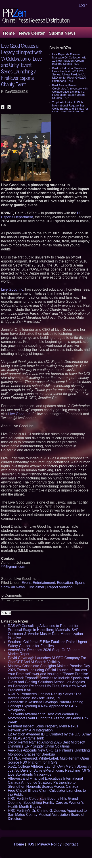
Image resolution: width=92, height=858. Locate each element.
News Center (32, 33)
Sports (80, 583)
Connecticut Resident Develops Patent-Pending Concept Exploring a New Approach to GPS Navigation (45, 706)
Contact (71, 844)
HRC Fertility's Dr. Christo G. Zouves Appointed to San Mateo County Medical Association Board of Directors (47, 815)
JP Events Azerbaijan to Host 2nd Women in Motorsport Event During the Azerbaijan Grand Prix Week (48, 718)
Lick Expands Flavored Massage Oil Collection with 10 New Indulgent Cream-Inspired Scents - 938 (69, 59)
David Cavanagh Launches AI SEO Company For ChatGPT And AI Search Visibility (47, 660)
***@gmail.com (13, 567)
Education (65, 583)
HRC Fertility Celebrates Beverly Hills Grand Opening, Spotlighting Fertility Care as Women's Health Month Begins (46, 802)
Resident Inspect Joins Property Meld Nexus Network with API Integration (43, 728)
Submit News (62, 33)
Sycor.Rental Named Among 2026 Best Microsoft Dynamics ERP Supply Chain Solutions (46, 744)
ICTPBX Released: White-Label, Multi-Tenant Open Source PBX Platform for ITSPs (48, 760)
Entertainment (44, 583)
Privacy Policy (49, 844)
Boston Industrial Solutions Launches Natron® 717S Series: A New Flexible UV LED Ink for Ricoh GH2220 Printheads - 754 (69, 74)
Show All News (13, 587)
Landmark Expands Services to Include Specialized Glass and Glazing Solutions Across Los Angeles (48, 680)
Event (26, 583)
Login (83, 5)
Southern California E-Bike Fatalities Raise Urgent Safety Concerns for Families (47, 644)
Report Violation (60, 587)
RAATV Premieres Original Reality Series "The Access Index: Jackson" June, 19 (45, 696)
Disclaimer (36, 587)
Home (9, 33)
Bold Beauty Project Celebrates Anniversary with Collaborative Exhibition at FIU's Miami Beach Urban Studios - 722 (70, 92)
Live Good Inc (12, 289)
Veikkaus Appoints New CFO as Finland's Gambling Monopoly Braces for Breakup (49, 752)
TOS (30, 844)
